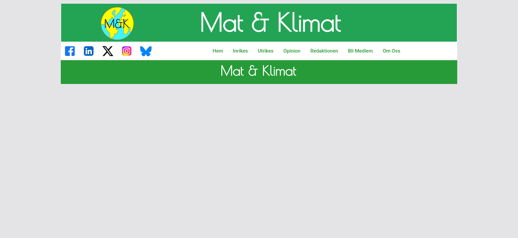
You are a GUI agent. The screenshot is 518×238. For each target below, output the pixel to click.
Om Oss (391, 51)
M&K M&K (73, 72)
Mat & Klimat (270, 22)
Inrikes (240, 51)
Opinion (292, 51)
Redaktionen (324, 51)
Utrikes (265, 51)
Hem (218, 51)
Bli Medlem (360, 51)
